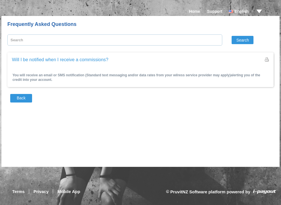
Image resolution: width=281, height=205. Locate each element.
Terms (18, 191)
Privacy (41, 191)
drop (259, 11)
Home (194, 11)
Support (215, 11)
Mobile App (68, 191)
